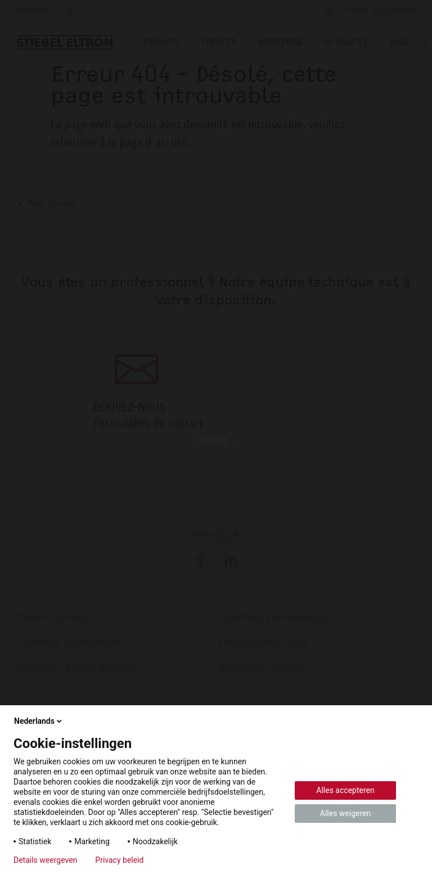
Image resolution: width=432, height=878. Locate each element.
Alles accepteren (345, 790)
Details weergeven (45, 859)
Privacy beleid (119, 859)
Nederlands (39, 720)
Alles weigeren (345, 813)
